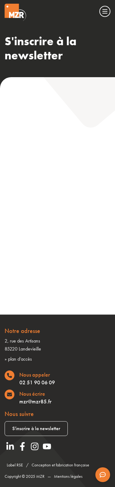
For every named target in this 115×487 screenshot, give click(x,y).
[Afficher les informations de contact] (102, 474)
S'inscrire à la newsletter (36, 428)
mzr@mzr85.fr (35, 401)
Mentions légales (68, 476)
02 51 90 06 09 (37, 382)
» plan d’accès (18, 359)
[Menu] (104, 11)
